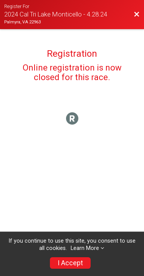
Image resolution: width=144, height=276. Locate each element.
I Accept (70, 263)
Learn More (85, 248)
